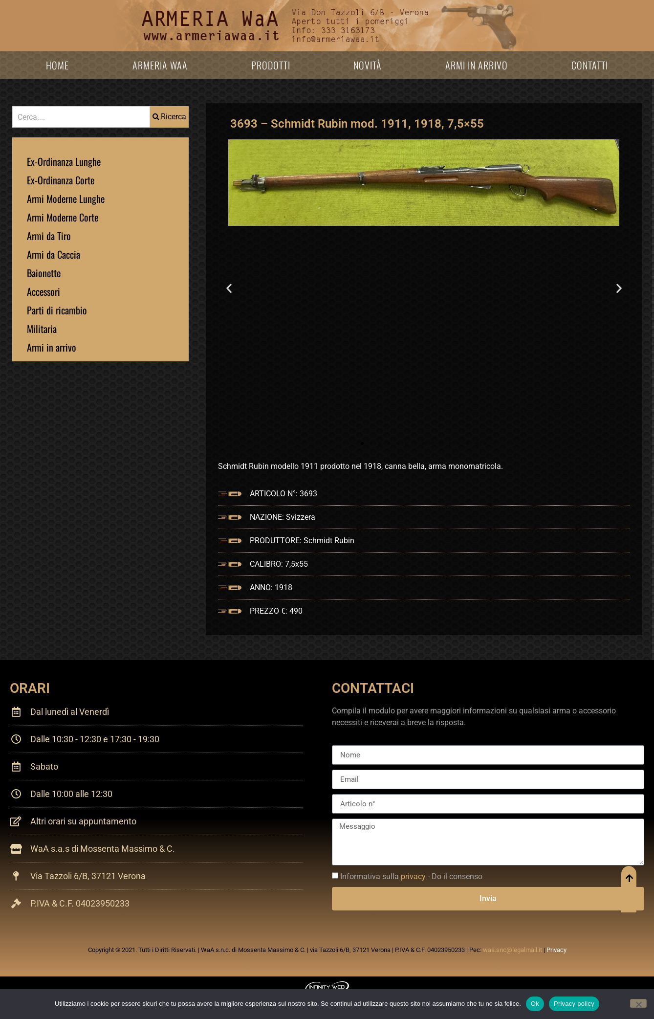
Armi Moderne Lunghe (66, 198)
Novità (367, 65)
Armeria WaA (160, 65)
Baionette (44, 273)
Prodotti (270, 65)
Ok (535, 1003)
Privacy (556, 949)
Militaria (42, 328)
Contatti (589, 65)
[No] (638, 1003)
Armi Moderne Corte (62, 217)
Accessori (43, 291)
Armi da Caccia (53, 254)
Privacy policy (574, 1003)
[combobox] (81, 117)
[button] (229, 288)
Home (57, 65)
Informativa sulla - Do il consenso (411, 876)
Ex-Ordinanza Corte (60, 180)
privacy (413, 876)
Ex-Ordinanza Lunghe (64, 161)
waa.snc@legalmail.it (512, 949)
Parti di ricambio (57, 310)
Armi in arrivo (476, 65)
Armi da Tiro (49, 235)
